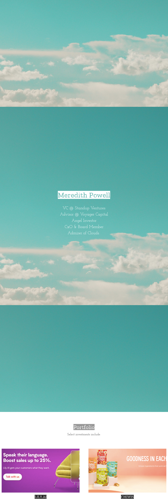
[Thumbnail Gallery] (41, 471)
